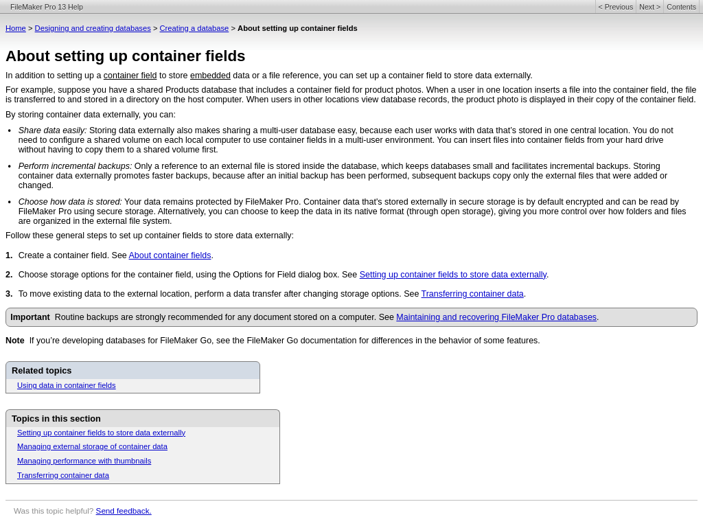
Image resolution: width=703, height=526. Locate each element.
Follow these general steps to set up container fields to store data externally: (149, 235)
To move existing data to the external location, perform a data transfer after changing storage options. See (220, 294)
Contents (681, 7)
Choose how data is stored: (70, 202)
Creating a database (194, 28)
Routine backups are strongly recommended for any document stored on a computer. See (226, 317)
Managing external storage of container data (92, 446)
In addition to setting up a (54, 75)
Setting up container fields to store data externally (453, 274)
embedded (210, 75)
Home (15, 28)
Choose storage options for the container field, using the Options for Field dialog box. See (189, 274)
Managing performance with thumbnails (84, 461)
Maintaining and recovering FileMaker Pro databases (496, 317)
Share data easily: (53, 130)
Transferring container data (473, 294)
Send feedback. (124, 510)
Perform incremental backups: (75, 166)
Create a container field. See (74, 255)
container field (130, 75)
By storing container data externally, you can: (90, 114)
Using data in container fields (66, 385)
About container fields (170, 255)
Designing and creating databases (93, 28)
